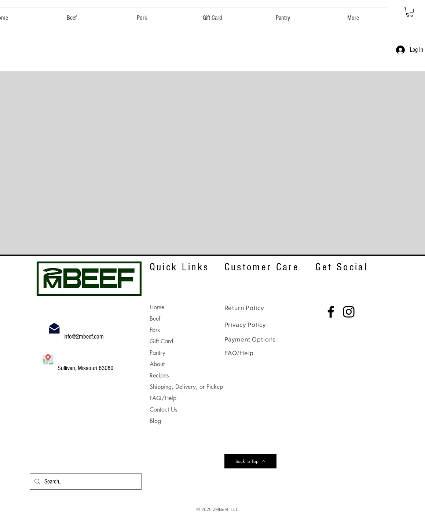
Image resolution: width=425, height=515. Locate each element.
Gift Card (161, 341)
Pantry (157, 353)
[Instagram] (348, 311)
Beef (155, 318)
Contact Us (163, 409)
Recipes (159, 375)
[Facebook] (330, 311)
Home (157, 307)
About (157, 364)
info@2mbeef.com (84, 336)
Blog (155, 421)
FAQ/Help (163, 398)
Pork (155, 330)
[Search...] (85, 481)
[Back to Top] (250, 461)
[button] (72, 14)
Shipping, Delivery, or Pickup (186, 387)
